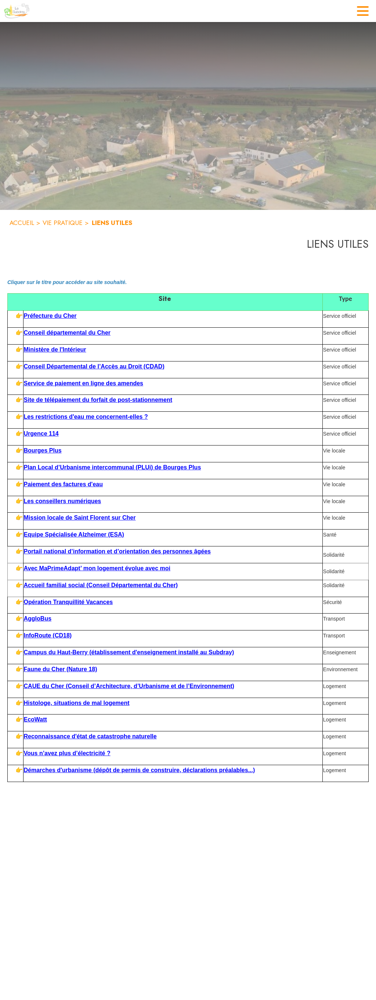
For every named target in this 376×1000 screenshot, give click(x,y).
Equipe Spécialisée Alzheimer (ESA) (74, 534)
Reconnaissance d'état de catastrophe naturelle (90, 736)
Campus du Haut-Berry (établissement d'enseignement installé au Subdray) (129, 652)
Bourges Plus (43, 450)
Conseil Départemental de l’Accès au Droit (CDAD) (94, 366)
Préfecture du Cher (50, 316)
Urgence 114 (41, 433)
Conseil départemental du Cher (67, 333)
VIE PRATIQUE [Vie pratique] (63, 222)
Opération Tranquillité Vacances (68, 602)
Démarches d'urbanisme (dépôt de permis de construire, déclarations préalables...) (139, 770)
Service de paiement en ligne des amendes (83, 383)
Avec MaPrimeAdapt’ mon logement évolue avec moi (97, 568)
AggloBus (38, 618)
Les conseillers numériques (62, 501)
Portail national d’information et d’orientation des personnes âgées (117, 551)
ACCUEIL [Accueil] (22, 222)
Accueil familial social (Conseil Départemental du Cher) (101, 585)
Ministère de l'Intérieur (55, 349)
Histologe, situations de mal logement (77, 703)
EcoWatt (35, 719)
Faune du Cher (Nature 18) (60, 669)
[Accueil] (16, 11)
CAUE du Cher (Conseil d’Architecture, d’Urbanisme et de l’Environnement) (129, 686)
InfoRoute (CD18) (48, 635)
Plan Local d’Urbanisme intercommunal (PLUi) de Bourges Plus (112, 467)
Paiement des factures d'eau (63, 484)
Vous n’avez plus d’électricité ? (67, 753)
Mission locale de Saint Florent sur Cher (80, 517)
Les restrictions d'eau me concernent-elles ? (86, 417)
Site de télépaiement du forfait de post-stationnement (98, 400)
